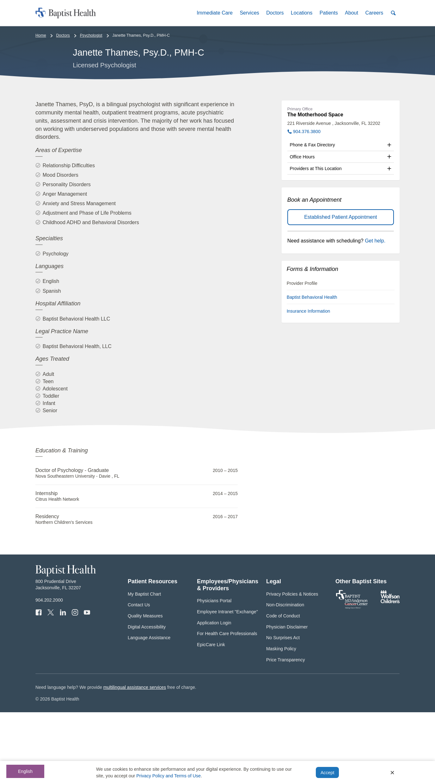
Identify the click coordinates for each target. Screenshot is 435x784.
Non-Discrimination (285, 676)
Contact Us (139, 676)
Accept (327, 772)
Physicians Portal (214, 672)
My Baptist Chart (144, 665)
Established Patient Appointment (340, 288)
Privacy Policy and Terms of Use (168, 775)
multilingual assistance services (134, 759)
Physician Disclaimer (287, 698)
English (25, 771)
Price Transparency (285, 731)
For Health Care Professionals (227, 705)
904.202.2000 (49, 671)
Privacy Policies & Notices (292, 665)
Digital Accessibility (147, 698)
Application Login (214, 694)
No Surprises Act (283, 709)
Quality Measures (145, 687)
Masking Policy (281, 720)
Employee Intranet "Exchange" (227, 683)
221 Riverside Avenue (333, 195)
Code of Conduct (283, 687)
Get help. (375, 312)
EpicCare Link (211, 716)
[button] (214, 13)
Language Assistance (149, 709)
